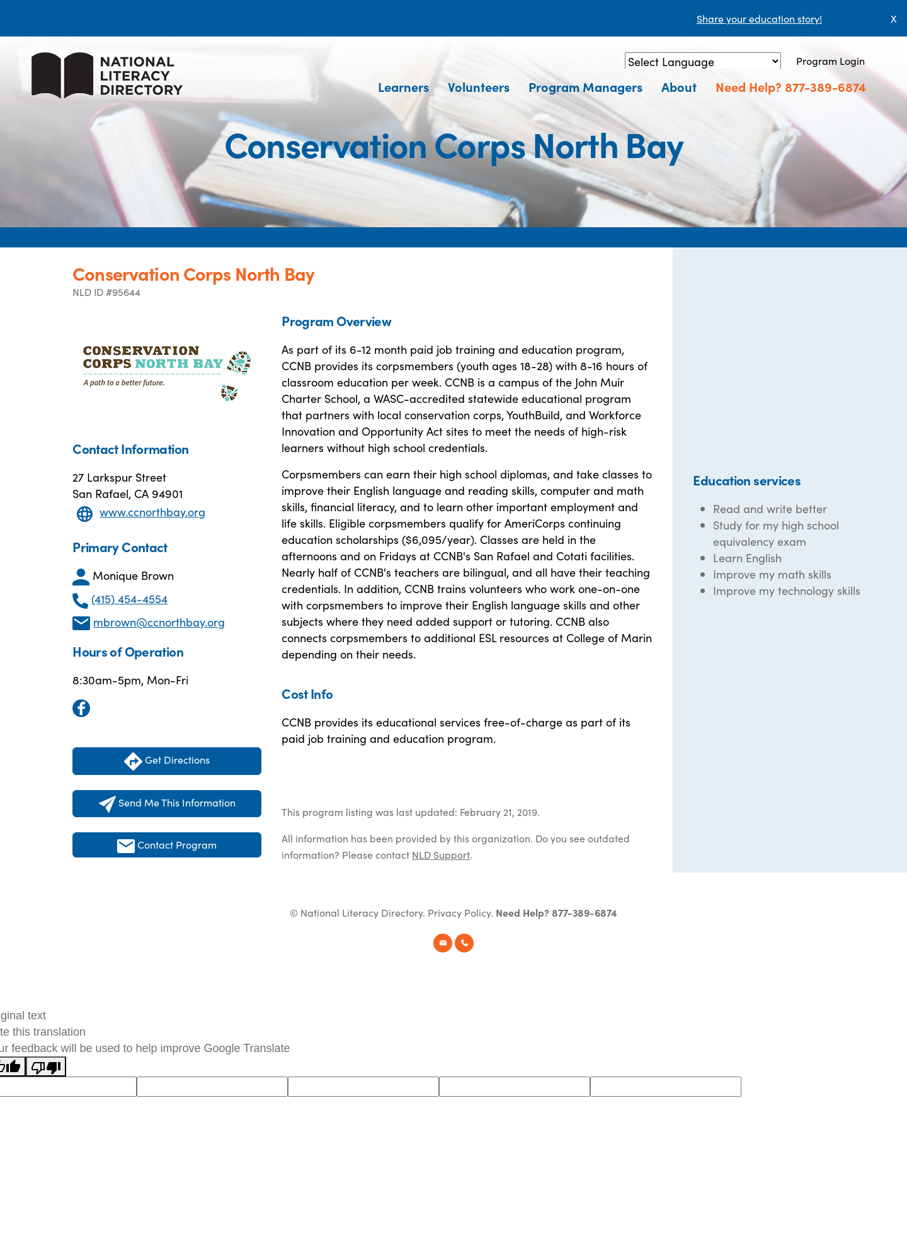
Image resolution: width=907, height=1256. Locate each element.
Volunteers (479, 86)
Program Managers (585, 86)
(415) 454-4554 (129, 598)
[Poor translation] (46, 1066)
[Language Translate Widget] (703, 61)
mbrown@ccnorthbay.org (159, 622)
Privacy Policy (459, 912)
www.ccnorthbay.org (152, 511)
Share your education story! (759, 18)
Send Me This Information (167, 804)
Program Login (830, 60)
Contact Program (167, 845)
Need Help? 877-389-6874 (791, 86)
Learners (403, 86)
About (679, 86)
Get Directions (167, 761)
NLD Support (441, 854)
